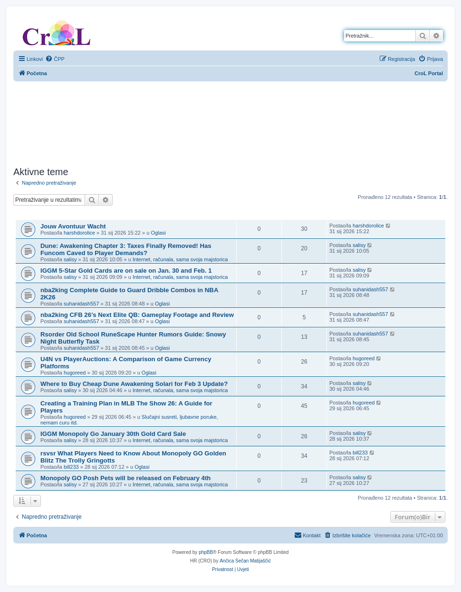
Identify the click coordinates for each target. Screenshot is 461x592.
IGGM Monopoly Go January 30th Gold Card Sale (113, 433)
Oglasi (158, 233)
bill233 (71, 467)
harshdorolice (79, 233)
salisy (70, 259)
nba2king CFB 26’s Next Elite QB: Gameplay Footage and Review (137, 314)
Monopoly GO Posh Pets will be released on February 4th (125, 478)
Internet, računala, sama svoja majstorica (180, 259)
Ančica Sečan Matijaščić (245, 560)
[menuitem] (55, 59)
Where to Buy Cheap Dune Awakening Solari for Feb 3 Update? (134, 383)
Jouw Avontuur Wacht (73, 226)
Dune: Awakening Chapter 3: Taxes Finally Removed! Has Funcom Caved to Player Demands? (125, 249)
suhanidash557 (81, 303)
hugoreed (75, 372)
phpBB (206, 552)
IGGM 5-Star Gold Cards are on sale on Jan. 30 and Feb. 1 (126, 270)
